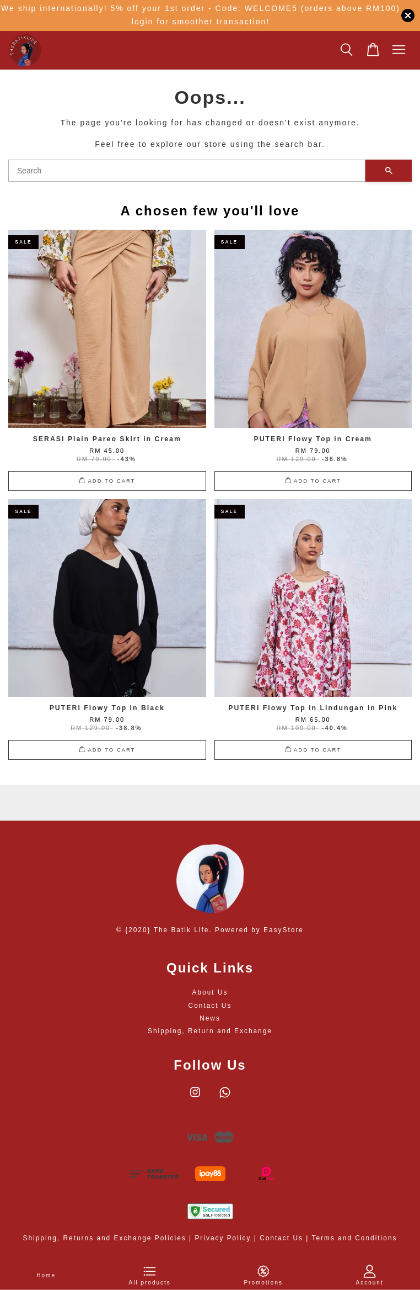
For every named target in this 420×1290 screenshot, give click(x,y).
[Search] (186, 171)
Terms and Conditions (354, 1238)
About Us (210, 992)
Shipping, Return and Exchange (210, 1031)
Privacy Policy (223, 1238)
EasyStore (283, 930)
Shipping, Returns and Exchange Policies (104, 1238)
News (210, 1018)
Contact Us (210, 1005)
